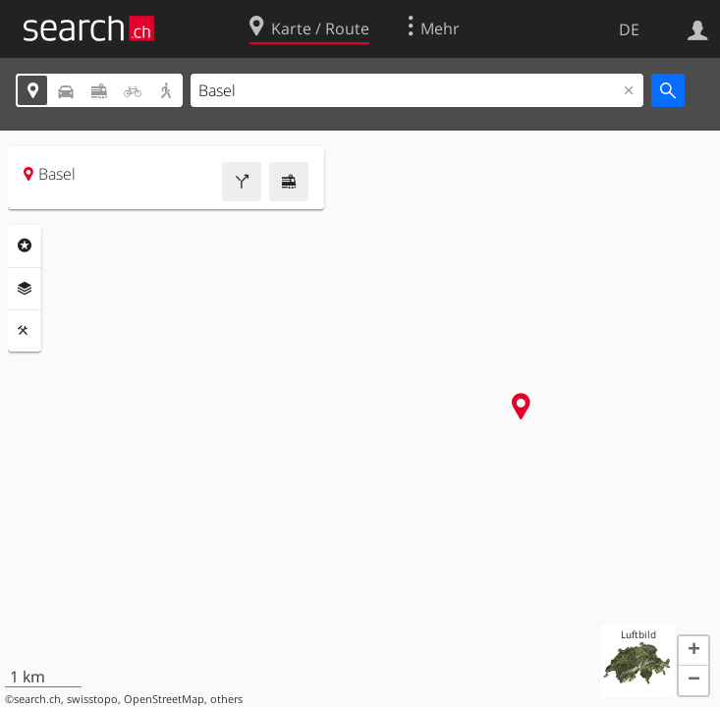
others (226, 699)
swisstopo (92, 699)
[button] (693, 651)
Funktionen (24, 331)
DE (629, 29)
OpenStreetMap (164, 699)
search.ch (37, 699)
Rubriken (24, 245)
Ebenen (24, 288)
